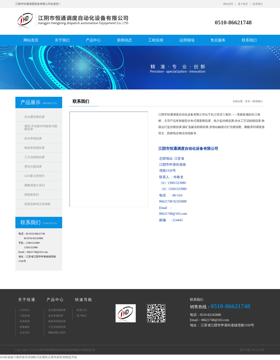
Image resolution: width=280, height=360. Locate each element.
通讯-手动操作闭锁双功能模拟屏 (40, 128)
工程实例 (155, 40)
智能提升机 (70, 357)
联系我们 (258, 3)
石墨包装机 (55, 357)
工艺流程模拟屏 (34, 157)
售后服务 (218, 40)
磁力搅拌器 (17, 357)
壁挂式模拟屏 (33, 166)
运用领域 (186, 40)
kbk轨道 (5, 357)
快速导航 (84, 300)
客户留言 (243, 3)
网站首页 (228, 3)
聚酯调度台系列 (34, 185)
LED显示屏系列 (34, 176)
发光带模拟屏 (33, 138)
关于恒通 (27, 300)
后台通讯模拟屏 (34, 116)
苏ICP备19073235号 (252, 349)
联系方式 (82, 310)
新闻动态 (124, 40)
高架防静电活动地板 (37, 204)
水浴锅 (29, 357)
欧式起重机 (40, 357)
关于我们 (62, 40)
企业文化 (25, 332)
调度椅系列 (31, 194)
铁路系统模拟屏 (34, 147)
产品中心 (93, 40)
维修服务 (25, 326)
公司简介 (25, 310)
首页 (247, 101)
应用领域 (25, 321)
